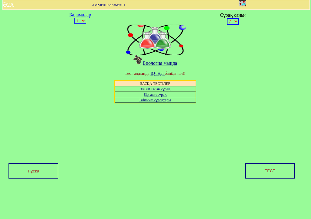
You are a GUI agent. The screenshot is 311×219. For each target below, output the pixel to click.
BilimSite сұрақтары (155, 100)
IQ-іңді (157, 73)
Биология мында (155, 63)
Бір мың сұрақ (155, 94)
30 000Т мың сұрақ (155, 89)
